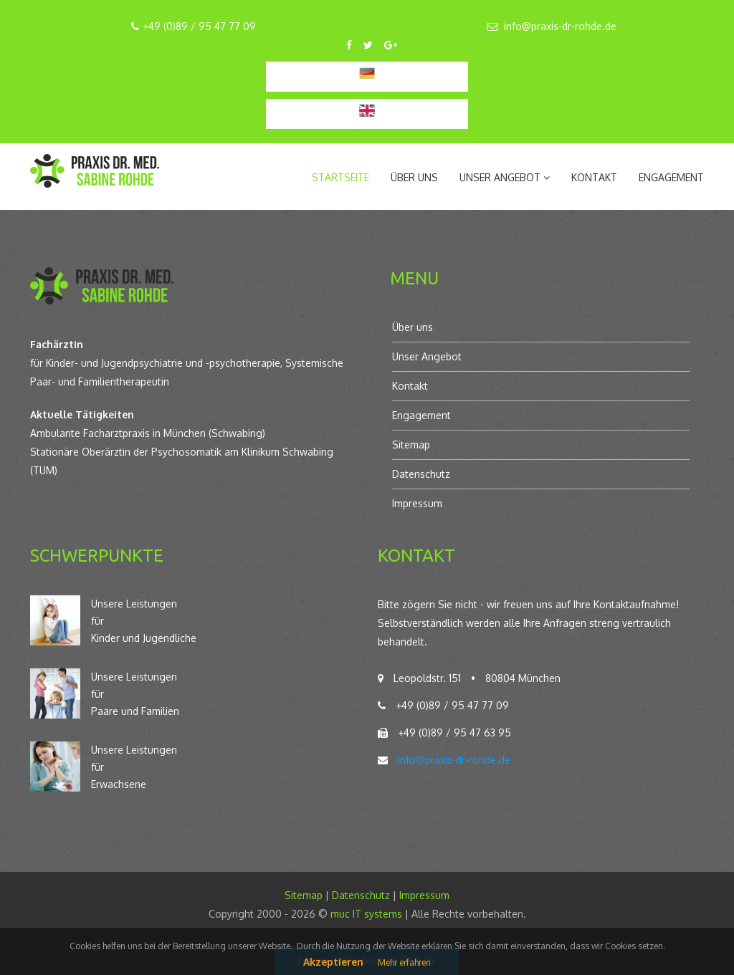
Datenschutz (421, 474)
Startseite (340, 177)
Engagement (671, 177)
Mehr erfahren (404, 962)
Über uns (414, 177)
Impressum (417, 503)
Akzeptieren (333, 962)
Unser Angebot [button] (504, 177)
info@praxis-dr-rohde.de (560, 26)
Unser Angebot (427, 356)
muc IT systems (366, 914)
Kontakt (594, 177)
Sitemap (411, 444)
